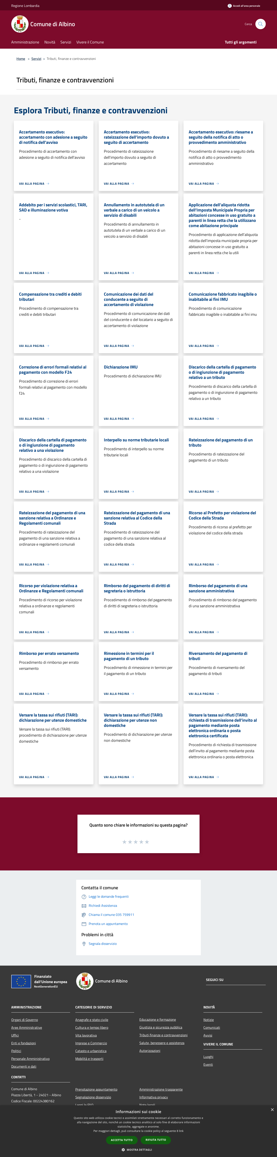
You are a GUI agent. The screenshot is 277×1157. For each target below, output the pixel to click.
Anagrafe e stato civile (91, 1019)
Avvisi (207, 1035)
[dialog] (138, 1131)
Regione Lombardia (25, 5)
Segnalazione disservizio (93, 1097)
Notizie (208, 1019)
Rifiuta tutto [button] (156, 1140)
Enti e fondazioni (23, 1043)
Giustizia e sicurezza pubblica (160, 1027)
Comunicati (211, 1027)
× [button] (272, 1110)
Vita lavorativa (86, 1035)
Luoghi (208, 1056)
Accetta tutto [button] (122, 1140)
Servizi (36, 58)
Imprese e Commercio (91, 1043)
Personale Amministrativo (30, 1058)
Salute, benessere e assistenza (161, 1042)
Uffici (15, 1035)
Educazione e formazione (157, 1019)
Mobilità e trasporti (89, 1058)
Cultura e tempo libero (91, 1027)
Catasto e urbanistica (90, 1050)
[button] (138, 1149)
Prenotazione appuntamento (96, 1089)
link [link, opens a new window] (181, 1131)
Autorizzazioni (149, 1050)
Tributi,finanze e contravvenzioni (163, 1035)
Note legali (147, 1104)
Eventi (208, 1064)
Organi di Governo (24, 1019)
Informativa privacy (153, 1097)
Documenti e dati (23, 1066)
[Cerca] (260, 24)
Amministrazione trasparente (161, 1089)
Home (20, 58)
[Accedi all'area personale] (244, 6)
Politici (16, 1050)
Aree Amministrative (26, 1027)
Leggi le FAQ (84, 1104)
